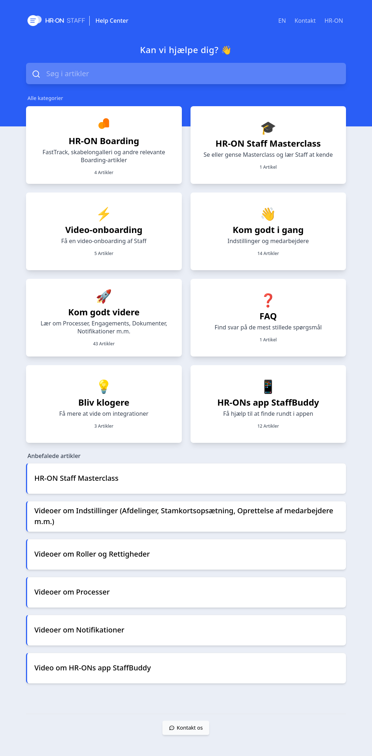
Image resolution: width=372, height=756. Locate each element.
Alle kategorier (45, 98)
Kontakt (305, 21)
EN (282, 21)
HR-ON (333, 21)
